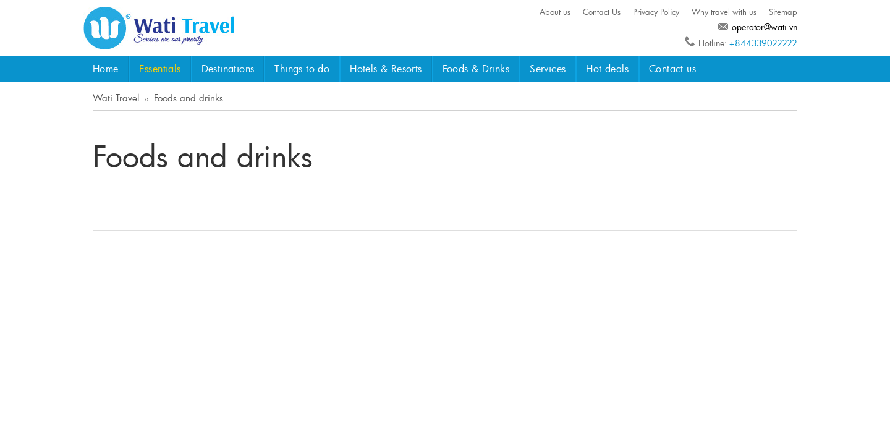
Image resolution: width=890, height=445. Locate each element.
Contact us (672, 68)
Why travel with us (724, 11)
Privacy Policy (656, 11)
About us (555, 11)
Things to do (301, 68)
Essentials (160, 68)
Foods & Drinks (476, 68)
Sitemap (783, 11)
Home (106, 68)
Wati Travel (116, 97)
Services (548, 68)
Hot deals (607, 68)
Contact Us (602, 11)
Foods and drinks (188, 97)
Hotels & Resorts (386, 68)
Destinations (228, 68)
